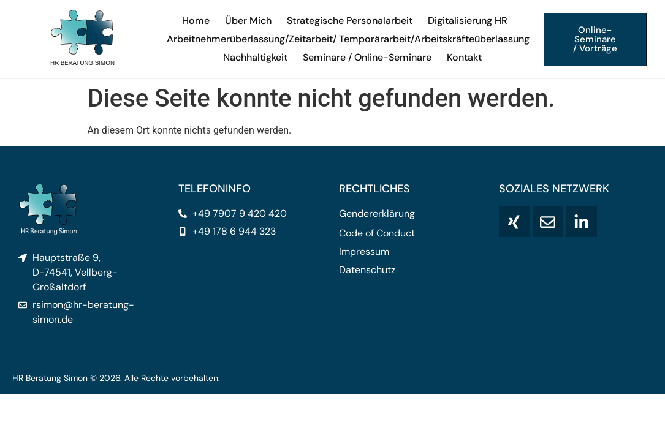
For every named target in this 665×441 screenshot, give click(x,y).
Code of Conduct (377, 233)
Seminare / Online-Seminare (367, 57)
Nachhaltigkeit (255, 57)
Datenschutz (367, 270)
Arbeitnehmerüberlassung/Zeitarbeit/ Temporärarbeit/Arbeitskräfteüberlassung (348, 38)
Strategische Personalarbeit (349, 20)
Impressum (364, 252)
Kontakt (464, 57)
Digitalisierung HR (467, 20)
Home (196, 20)
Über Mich (248, 20)
